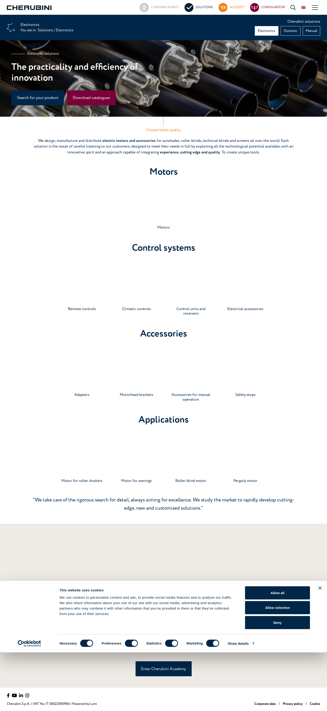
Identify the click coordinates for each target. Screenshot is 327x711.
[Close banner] (320, 646)
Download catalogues (91, 98)
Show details (238, 702)
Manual (311, 30)
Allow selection (277, 666)
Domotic (290, 30)
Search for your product (37, 98)
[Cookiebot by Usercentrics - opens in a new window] (29, 702)
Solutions (46, 30)
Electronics (266, 30)
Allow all (278, 651)
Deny (277, 681)
